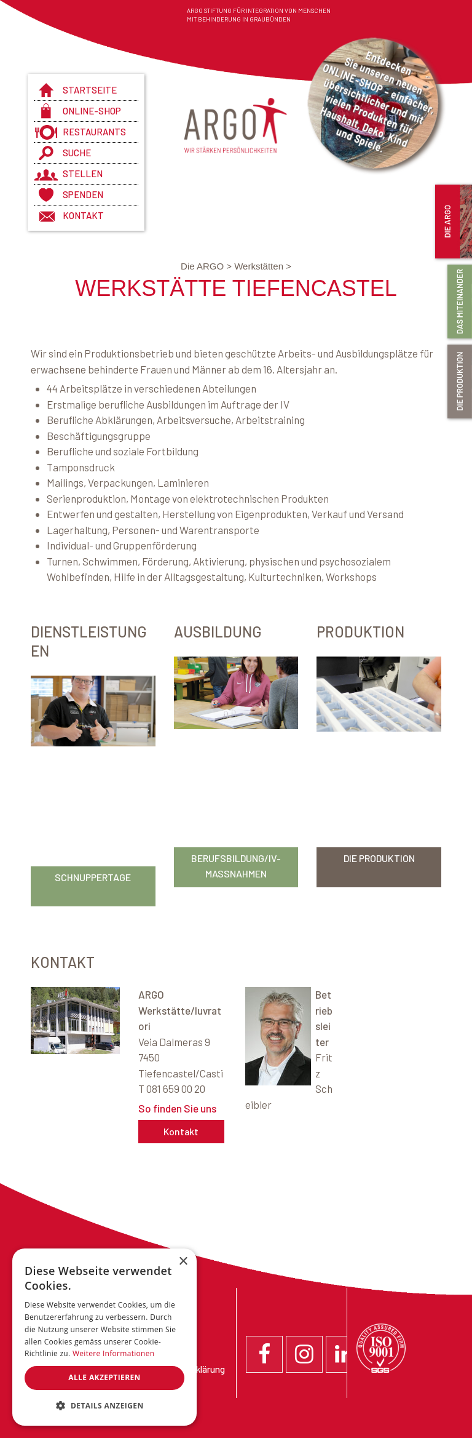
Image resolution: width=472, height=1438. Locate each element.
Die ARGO (207, 266)
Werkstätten (262, 266)
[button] (104, 1406)
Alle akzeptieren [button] (104, 1377)
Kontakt (83, 215)
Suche (77, 152)
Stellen (83, 173)
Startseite (90, 89)
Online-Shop (92, 110)
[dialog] (104, 1337)
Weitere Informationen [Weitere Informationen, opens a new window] (114, 1353)
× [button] (182, 1261)
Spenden (83, 194)
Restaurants (94, 131)
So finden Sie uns (177, 1108)
